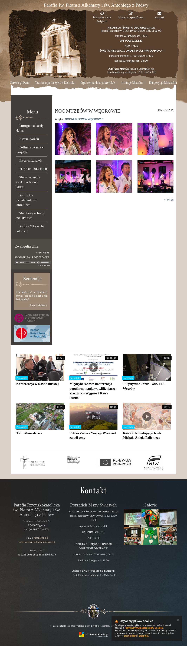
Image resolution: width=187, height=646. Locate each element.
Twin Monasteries (29, 433)
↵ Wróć (168, 199)
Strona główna (19, 83)
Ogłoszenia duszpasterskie (97, 83)
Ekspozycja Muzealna (163, 83)
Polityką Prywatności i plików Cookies (144, 628)
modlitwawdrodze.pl (44, 265)
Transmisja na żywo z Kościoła (55, 83)
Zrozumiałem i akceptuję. (136, 636)
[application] (33, 262)
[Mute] (38, 262)
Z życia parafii (29, 139)
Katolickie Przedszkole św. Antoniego (26, 200)
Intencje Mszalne (132, 83)
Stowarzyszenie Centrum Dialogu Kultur (28, 182)
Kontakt (93, 88)
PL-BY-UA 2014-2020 (33, 169)
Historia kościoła (30, 160)
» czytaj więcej (42, 252)
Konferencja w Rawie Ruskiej (37, 384)
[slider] (27, 262)
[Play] (16, 262)
